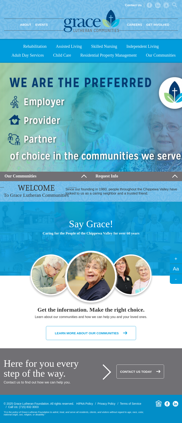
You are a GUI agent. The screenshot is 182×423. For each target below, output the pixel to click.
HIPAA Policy (84, 403)
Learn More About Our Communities (87, 333)
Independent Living (142, 46)
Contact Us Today (136, 371)
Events (41, 24)
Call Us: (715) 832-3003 (23, 407)
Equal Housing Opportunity (159, 403)
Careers (134, 24)
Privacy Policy (106, 403)
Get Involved (157, 24)
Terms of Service (130, 403)
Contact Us (133, 5)
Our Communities (161, 55)
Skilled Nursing (104, 46)
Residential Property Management (108, 55)
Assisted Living (69, 46)
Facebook (149, 5)
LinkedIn (158, 5)
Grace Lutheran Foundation (92, 20)
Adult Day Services (28, 55)
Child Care (62, 55)
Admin (166, 5)
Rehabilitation (35, 46)
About (25, 24)
